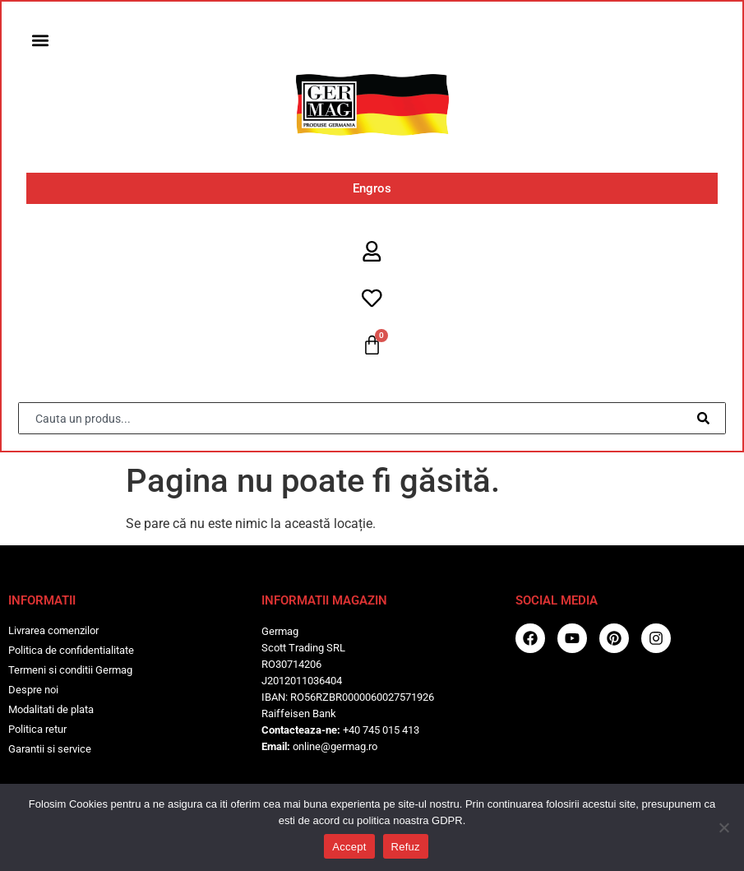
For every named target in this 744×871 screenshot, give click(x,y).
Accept (349, 847)
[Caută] (705, 420)
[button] (40, 40)
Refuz (405, 847)
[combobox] (353, 420)
